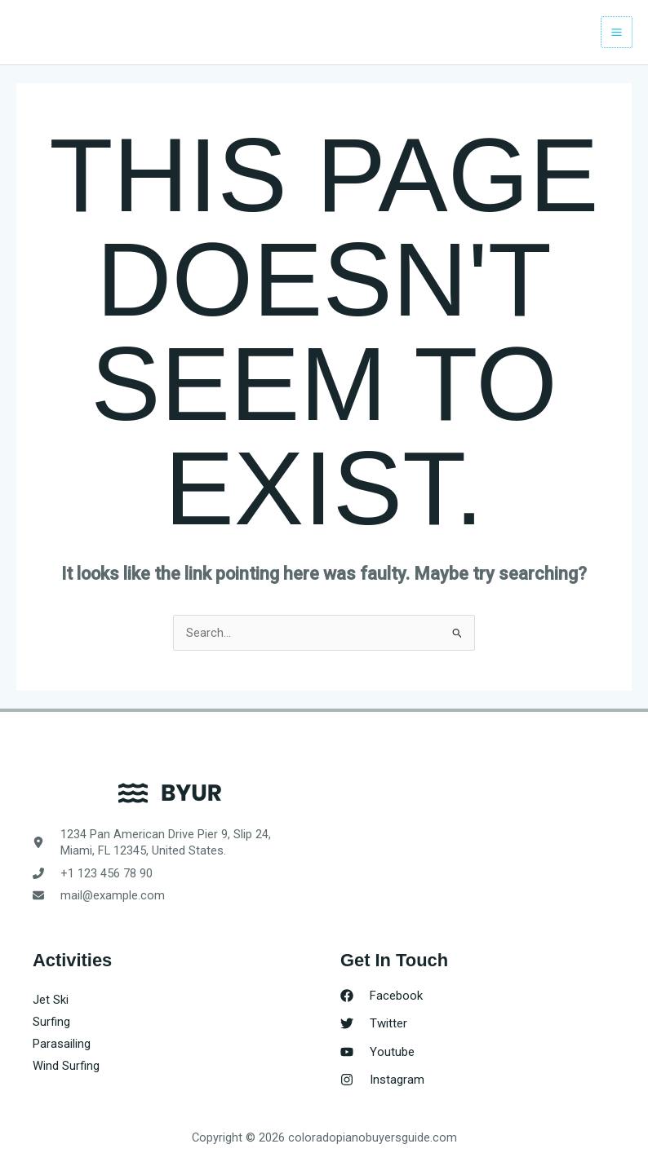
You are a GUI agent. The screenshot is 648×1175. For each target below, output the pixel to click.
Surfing (51, 1021)
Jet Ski (51, 999)
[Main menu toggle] (616, 32)
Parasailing (62, 1043)
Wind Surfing (66, 1065)
